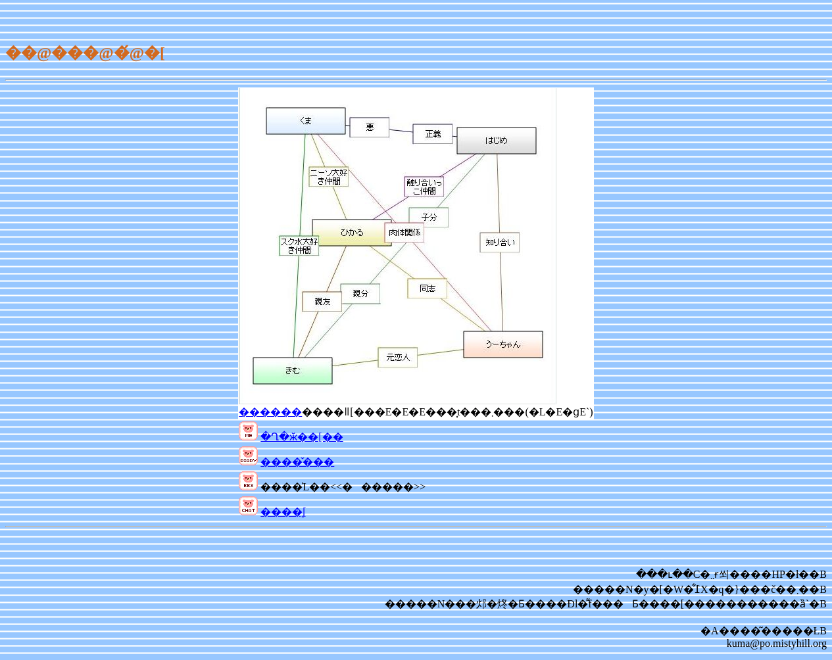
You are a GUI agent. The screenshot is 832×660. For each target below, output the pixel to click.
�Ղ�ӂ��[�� (301, 436)
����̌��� (297, 461)
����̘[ (283, 511)
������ (270, 411)
